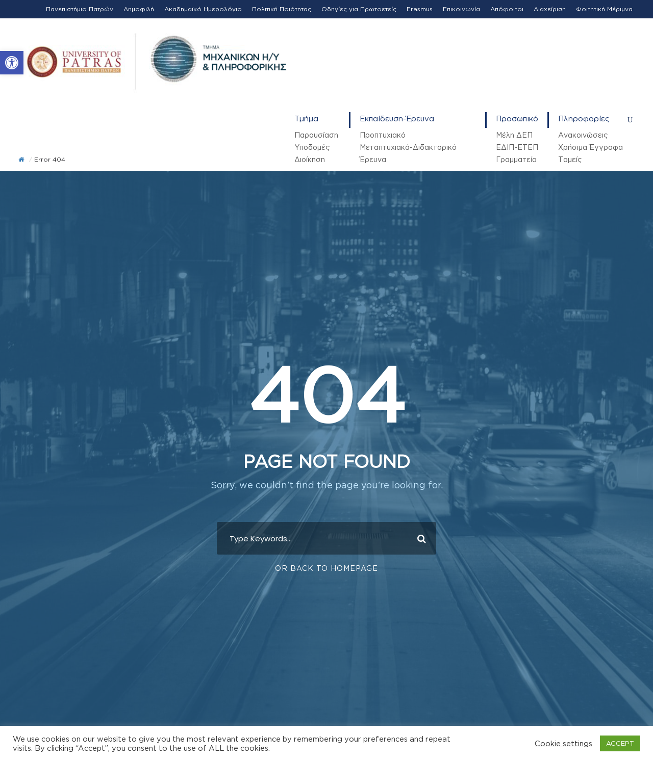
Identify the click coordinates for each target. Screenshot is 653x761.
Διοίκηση (309, 159)
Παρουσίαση (316, 135)
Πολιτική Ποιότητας (281, 9)
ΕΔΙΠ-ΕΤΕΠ (517, 147)
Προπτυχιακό (383, 135)
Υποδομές (312, 147)
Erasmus (420, 9)
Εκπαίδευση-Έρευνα (397, 118)
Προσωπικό (517, 118)
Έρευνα (373, 159)
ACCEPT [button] (620, 743)
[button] (11, 62)
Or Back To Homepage (326, 567)
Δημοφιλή (138, 9)
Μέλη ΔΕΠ (514, 135)
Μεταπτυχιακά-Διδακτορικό (408, 147)
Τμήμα (306, 118)
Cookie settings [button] (563, 743)
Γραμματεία (516, 159)
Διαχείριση (550, 9)
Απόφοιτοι (506, 9)
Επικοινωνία (461, 9)
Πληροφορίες (584, 118)
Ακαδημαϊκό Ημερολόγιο (203, 9)
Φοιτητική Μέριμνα (604, 9)
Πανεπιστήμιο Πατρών (79, 9)
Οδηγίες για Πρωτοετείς (358, 9)
